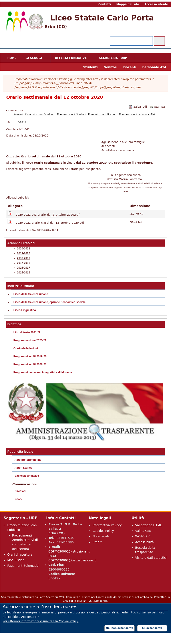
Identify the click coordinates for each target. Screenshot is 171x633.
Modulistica (15, 560)
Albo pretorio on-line (27, 459)
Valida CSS (143, 531)
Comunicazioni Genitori (71, 114)
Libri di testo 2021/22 (26, 332)
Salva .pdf (138, 106)
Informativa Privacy (107, 525)
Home (11, 58)
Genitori (110, 67)
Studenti (90, 67)
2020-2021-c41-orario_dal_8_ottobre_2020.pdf (47, 214)
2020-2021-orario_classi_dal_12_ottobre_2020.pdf (50, 222)
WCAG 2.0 (142, 536)
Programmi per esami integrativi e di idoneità (42, 372)
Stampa (157, 106)
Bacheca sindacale (26, 475)
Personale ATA (154, 67)
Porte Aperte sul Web (52, 597)
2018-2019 (23, 258)
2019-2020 (23, 253)
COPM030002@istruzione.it (68, 551)
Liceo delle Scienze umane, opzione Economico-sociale (49, 302)
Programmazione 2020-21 (29, 340)
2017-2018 (23, 263)
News (18, 499)
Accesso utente (156, 4)
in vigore (84, 162)
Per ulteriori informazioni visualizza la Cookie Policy (40, 621)
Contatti (104, 4)
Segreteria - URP (114, 58)
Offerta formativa (71, 58)
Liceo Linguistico (24, 310)
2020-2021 (23, 248)
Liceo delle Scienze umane (30, 294)
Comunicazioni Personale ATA (137, 114)
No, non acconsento (119, 628)
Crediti (98, 542)
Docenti (129, 67)
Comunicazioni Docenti (102, 114)
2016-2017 (23, 267)
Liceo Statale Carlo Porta (102, 18)
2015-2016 (23, 272)
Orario (22, 121)
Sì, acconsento (152, 628)
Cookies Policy (103, 531)
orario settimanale (48, 162)
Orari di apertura (19, 554)
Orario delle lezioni (25, 348)
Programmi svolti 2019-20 (29, 356)
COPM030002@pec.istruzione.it (72, 560)
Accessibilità (144, 542)
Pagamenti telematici (23, 565)
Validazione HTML (148, 525)
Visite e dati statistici (151, 557)
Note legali (101, 536)
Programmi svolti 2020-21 (29, 364)
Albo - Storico (23, 467)
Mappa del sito (127, 4)
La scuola (34, 58)
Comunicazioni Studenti (39, 114)
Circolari (18, 114)
